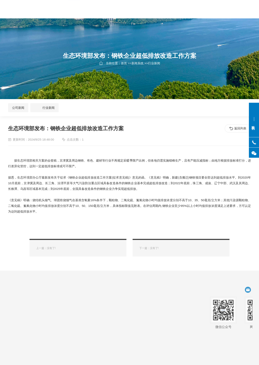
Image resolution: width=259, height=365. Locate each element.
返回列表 (238, 128)
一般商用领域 (21, 314)
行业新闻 (154, 65)
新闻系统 (137, 65)
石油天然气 (20, 300)
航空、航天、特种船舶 (25, 307)
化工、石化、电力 (52, 300)
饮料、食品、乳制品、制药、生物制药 (49, 307)
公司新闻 (18, 107)
